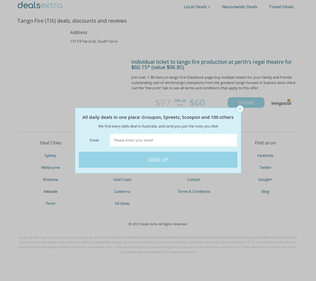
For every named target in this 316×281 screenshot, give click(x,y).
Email (94, 140)
